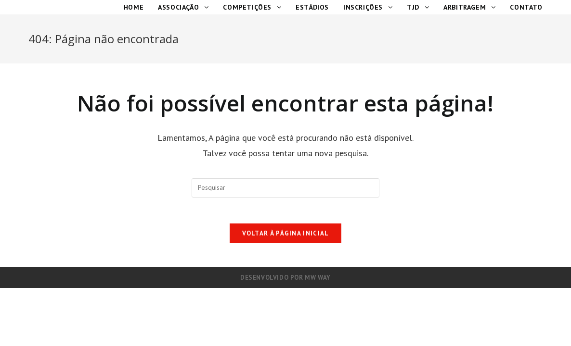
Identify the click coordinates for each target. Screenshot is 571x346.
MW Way (318, 280)
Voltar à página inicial (285, 236)
